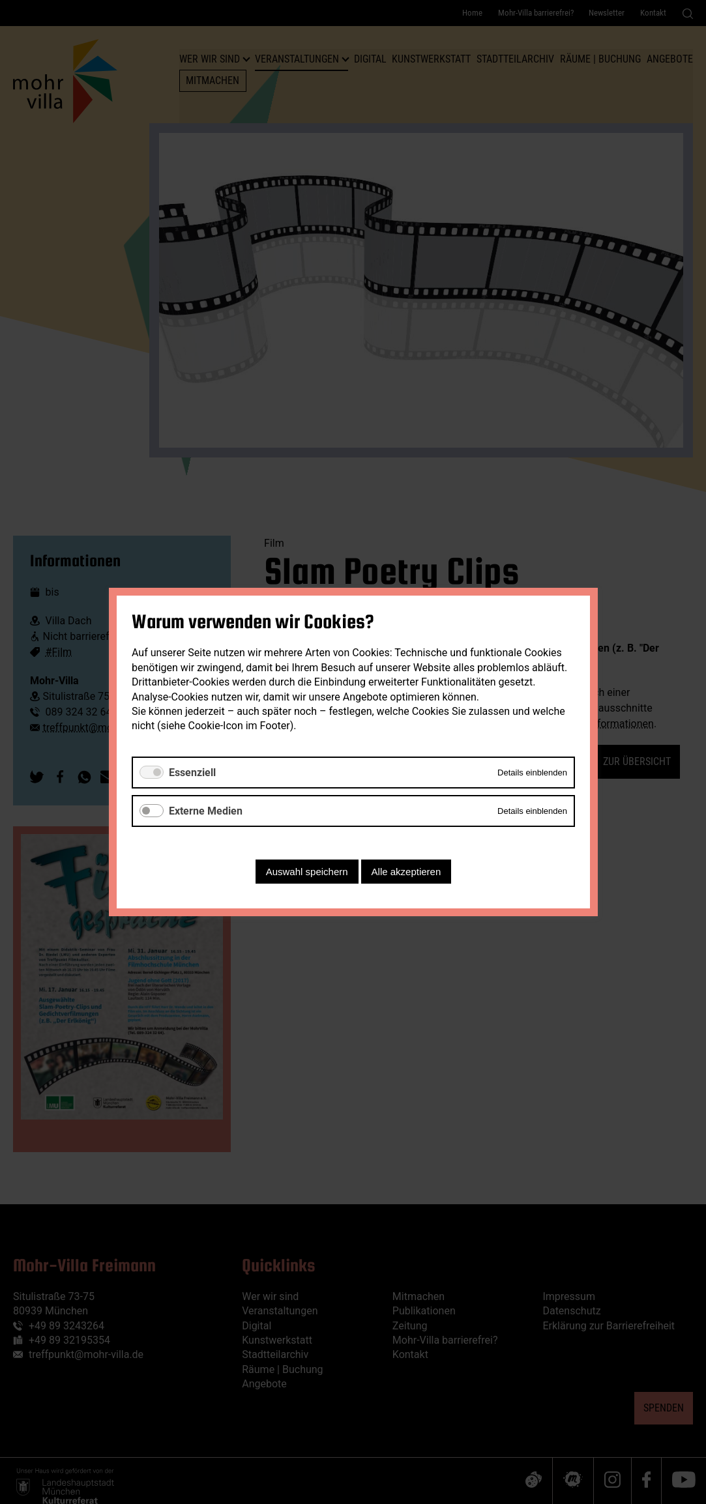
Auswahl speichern (306, 871)
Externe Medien (206, 811)
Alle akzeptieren (406, 871)
